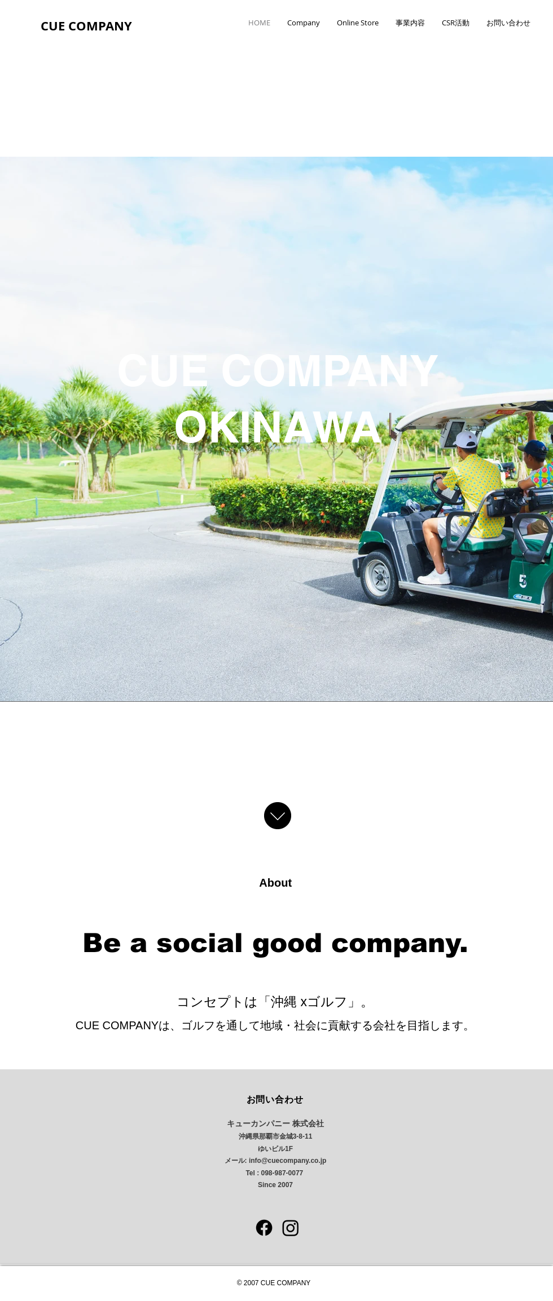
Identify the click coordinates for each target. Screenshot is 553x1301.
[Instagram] (290, 1227)
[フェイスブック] (264, 1227)
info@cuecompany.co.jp (288, 1161)
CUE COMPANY (86, 25)
